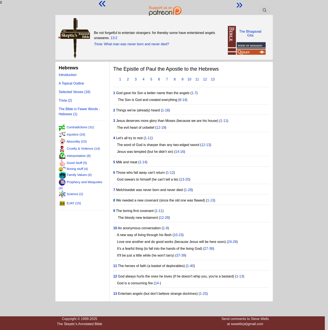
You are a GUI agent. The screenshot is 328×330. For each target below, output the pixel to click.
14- (157, 283)
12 (205, 79)
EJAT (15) (74, 203)
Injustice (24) (76, 134)
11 (197, 79)
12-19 (160, 127)
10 (189, 79)
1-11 (223, 121)
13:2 (114, 38)
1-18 (165, 110)
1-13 (210, 200)
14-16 (179, 151)
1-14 (142, 162)
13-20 (184, 179)
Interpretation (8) (79, 155)
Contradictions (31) (80, 127)
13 (213, 79)
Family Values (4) (79, 175)
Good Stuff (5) (77, 163)
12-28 (164, 217)
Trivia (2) (65, 100)
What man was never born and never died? (136, 44)
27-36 (208, 248)
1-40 (190, 266)
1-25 (203, 293)
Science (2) (75, 194)
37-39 (180, 255)
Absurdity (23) (76, 141)
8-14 (182, 100)
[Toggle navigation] (264, 10)
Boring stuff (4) (77, 169)
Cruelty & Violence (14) (83, 148)
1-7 (194, 93)
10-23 (178, 235)
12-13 (205, 145)
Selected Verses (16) (75, 92)
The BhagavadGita (250, 33)
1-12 (170, 172)
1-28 (188, 190)
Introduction (68, 75)
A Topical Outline (71, 83)
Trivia (98, 44)
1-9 (165, 228)
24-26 (232, 242)
